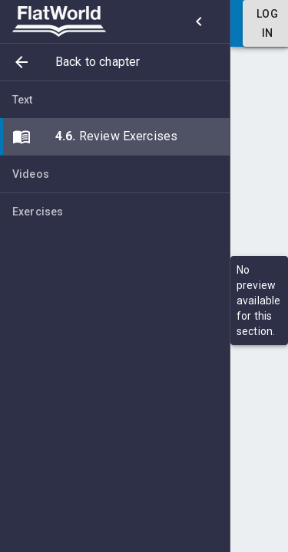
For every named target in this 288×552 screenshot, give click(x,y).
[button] (115, 62)
